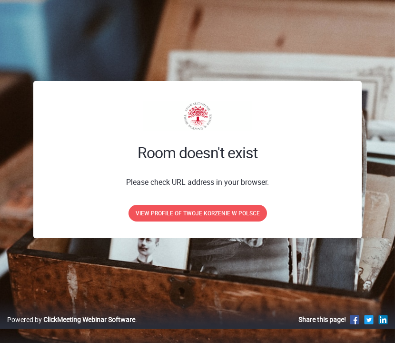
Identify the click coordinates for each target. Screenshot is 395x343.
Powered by (71, 329)
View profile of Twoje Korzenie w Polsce (198, 213)
